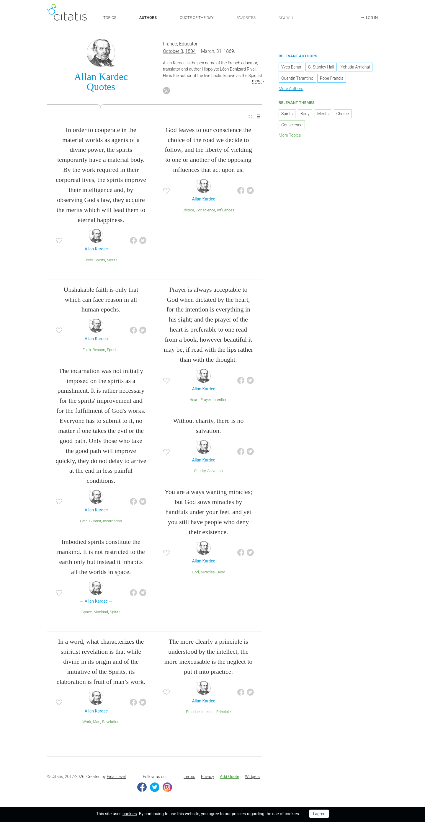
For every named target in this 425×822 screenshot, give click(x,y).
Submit (95, 521)
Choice (188, 210)
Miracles (207, 572)
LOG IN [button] (372, 17)
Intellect (208, 712)
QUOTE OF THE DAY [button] (197, 17)
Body (88, 260)
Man (96, 722)
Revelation (111, 722)
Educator (188, 45)
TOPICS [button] (109, 17)
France (170, 45)
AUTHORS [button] (148, 17)
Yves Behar (291, 68)
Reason (99, 350)
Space (86, 613)
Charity (200, 471)
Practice (193, 712)
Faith (87, 350)
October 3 (173, 52)
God (195, 572)
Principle (223, 712)
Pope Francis (332, 79)
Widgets (252, 777)
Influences (225, 210)
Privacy (207, 777)
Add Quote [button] (229, 777)
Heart (194, 400)
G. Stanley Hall (321, 68)
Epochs (113, 350)
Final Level (116, 777)
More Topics (290, 135)
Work (86, 722)
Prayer (205, 400)
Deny (220, 572)
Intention (219, 400)
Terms (189, 777)
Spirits (99, 260)
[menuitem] (250, 117)
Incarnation (112, 521)
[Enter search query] (303, 17)
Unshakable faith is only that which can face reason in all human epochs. (101, 300)
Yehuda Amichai (355, 68)
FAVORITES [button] (246, 17)
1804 (190, 52)
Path (84, 521)
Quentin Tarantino (297, 79)
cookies (129, 813)
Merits (112, 260)
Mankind (101, 613)
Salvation (215, 471)
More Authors (291, 89)
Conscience (205, 210)
